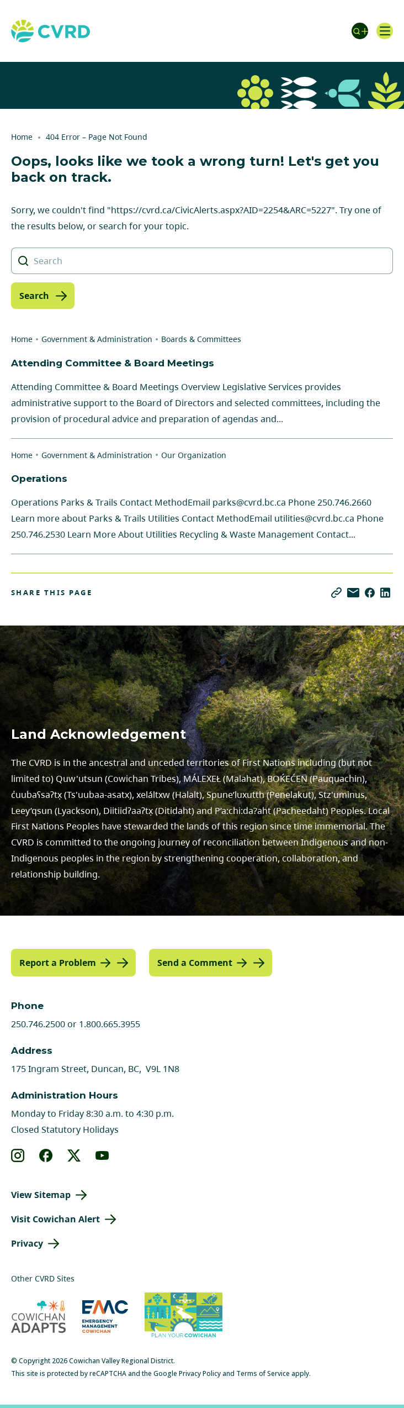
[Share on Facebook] (370, 593)
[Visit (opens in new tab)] (183, 1317)
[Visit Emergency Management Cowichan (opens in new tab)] (105, 1316)
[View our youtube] (102, 1155)
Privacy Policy (200, 1373)
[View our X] (74, 1155)
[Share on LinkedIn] (385, 593)
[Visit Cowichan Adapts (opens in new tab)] (38, 1316)
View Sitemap (41, 1195)
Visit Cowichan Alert (55, 1219)
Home (22, 137)
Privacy (27, 1243)
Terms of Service (263, 1373)
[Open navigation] (384, 31)
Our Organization (193, 455)
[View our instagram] (18, 1155)
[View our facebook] (46, 1155)
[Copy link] (336, 593)
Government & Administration (96, 339)
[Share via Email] (353, 592)
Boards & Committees (201, 339)
